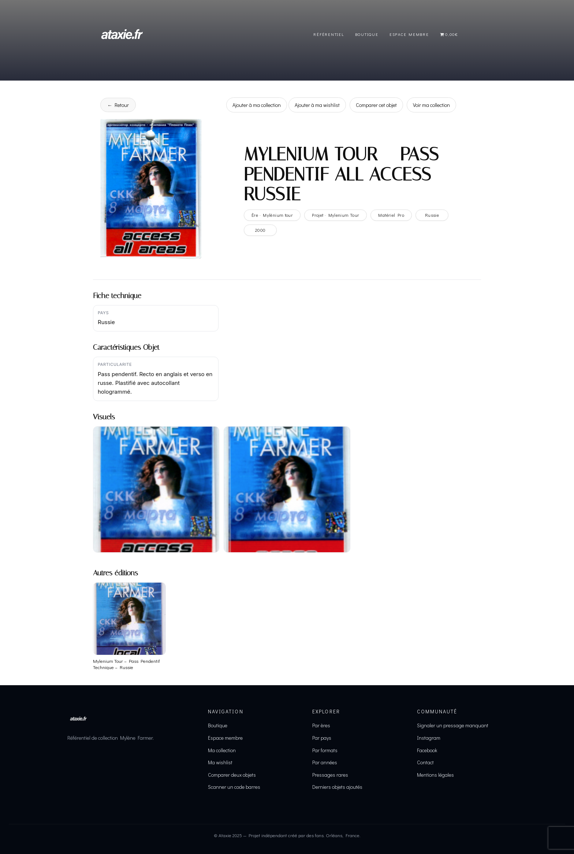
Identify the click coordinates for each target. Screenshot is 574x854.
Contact (425, 762)
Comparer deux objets (232, 774)
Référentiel (328, 34)
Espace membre (225, 737)
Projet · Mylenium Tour (335, 215)
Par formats (325, 750)
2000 (260, 230)
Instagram (428, 737)
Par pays (321, 737)
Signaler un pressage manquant (452, 725)
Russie (432, 215)
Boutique (367, 34)
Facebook (427, 750)
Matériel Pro (391, 215)
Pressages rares (330, 774)
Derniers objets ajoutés (337, 786)
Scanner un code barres (234, 786)
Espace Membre (409, 34)
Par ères (321, 725)
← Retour (118, 104)
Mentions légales (435, 774)
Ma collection (222, 750)
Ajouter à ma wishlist (317, 104)
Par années (324, 762)
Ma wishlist (220, 762)
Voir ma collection (431, 104)
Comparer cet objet (376, 104)
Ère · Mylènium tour (272, 215)
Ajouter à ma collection (256, 104)
